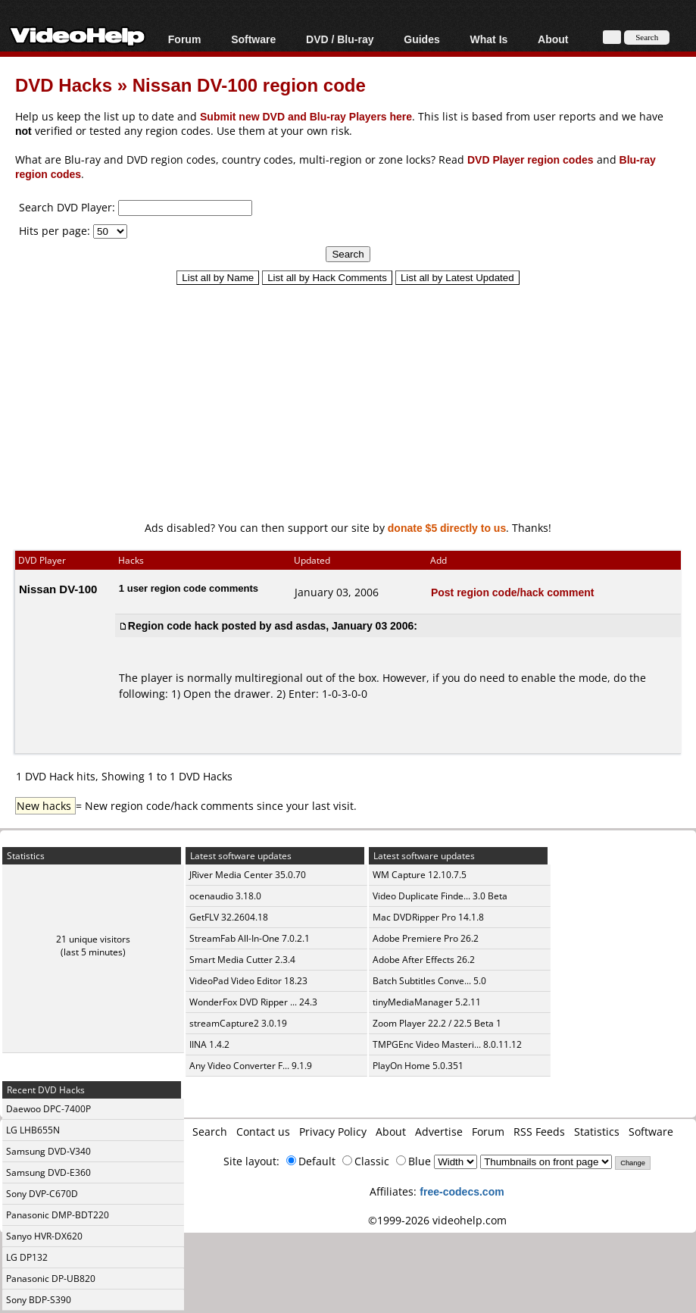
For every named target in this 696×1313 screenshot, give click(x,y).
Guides (421, 39)
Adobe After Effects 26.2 (424, 959)
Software (253, 39)
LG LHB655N (33, 1130)
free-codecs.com (462, 1191)
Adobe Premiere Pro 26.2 (426, 938)
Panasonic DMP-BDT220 (57, 1214)
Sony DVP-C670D (42, 1193)
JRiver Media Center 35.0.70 (247, 874)
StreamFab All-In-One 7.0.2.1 (249, 938)
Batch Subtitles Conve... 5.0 (429, 980)
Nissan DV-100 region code (249, 84)
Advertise (439, 1131)
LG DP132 (27, 1257)
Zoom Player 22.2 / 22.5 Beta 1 (437, 1023)
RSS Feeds (539, 1131)
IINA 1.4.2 (209, 1044)
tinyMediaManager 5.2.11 (427, 1002)
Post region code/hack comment (513, 592)
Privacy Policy (333, 1131)
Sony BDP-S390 (38, 1299)
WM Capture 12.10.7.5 (420, 874)
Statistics (597, 1131)
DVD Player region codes (530, 159)
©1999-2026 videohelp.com (437, 1220)
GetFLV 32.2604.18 (228, 917)
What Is (489, 39)
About (553, 39)
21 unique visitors (93, 939)
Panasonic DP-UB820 (50, 1278)
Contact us (263, 1131)
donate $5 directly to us (447, 528)
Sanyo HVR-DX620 (44, 1236)
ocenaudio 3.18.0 (225, 895)
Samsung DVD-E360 (48, 1172)
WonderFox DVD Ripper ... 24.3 (253, 1002)
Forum (184, 39)
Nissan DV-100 (58, 588)
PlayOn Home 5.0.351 (418, 1065)
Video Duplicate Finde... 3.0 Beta (440, 895)
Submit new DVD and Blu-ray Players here (306, 116)
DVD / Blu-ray (339, 39)
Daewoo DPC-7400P (48, 1108)
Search (209, 1131)
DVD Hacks (63, 84)
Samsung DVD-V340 (48, 1151)
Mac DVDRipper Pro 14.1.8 (428, 917)
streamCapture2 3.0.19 (238, 1023)
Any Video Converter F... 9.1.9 (250, 1065)
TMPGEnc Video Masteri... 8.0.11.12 (447, 1044)
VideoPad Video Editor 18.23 (248, 980)
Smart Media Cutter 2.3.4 (242, 959)
